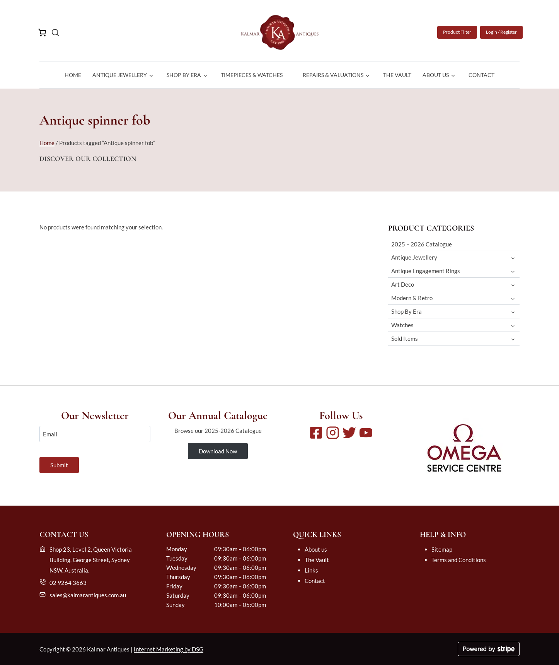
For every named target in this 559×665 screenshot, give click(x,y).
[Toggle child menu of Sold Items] (513, 338)
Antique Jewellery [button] (119, 75)
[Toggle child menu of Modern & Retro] (513, 298)
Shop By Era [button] (184, 75)
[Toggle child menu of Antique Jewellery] (513, 257)
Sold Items (404, 338)
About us (316, 549)
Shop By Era (406, 311)
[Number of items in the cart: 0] (42, 32)
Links (311, 570)
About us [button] (436, 75)
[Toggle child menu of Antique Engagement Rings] (513, 271)
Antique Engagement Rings (425, 270)
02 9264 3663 (68, 582)
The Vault (397, 75)
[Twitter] (349, 432)
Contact (481, 75)
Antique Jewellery (414, 257)
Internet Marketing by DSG (168, 648)
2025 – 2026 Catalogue (421, 244)
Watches (402, 324)
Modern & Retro (412, 297)
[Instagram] (332, 432)
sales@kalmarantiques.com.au (87, 594)
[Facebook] (316, 432)
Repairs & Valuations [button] (333, 75)
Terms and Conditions (458, 559)
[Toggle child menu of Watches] (513, 325)
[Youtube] (366, 432)
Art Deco (402, 284)
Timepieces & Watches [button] (252, 75)
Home (73, 75)
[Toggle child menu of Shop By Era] (513, 311)
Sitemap (441, 549)
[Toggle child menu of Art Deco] (513, 284)
